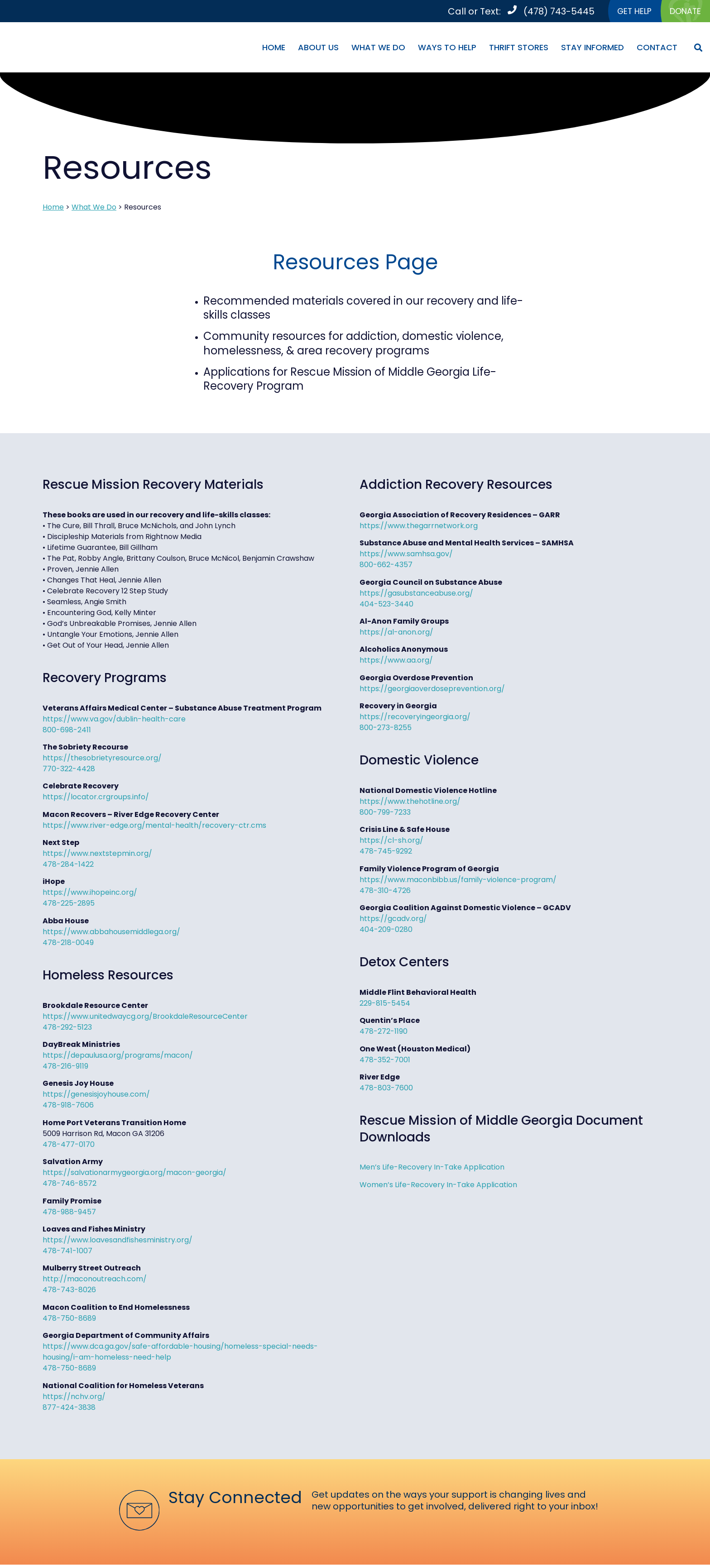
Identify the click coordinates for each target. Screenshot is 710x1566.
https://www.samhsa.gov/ (406, 555)
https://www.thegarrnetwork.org (419, 527)
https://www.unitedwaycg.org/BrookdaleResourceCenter (145, 1017)
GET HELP (626, 11)
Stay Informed (592, 48)
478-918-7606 (68, 1106)
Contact (657, 48)
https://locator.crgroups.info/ (96, 798)
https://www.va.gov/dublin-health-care (114, 720)
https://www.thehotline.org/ (410, 802)
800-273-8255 (386, 729)
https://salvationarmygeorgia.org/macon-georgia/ (134, 1174)
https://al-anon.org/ (396, 633)
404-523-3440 (386, 605)
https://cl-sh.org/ (391, 841)
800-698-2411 (67, 731)
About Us (318, 48)
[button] (698, 48)
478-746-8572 (69, 1184)
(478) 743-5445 (547, 11)
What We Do (378, 48)
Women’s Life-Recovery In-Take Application (438, 1185)
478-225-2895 (69, 904)
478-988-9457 (69, 1213)
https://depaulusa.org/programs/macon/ (118, 1056)
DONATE (682, 11)
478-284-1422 (68, 865)
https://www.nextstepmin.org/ (97, 855)
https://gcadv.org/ (393, 920)
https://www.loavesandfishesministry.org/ (117, 1241)
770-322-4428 (69, 770)
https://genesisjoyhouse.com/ (96, 1095)
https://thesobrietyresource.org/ (102, 759)
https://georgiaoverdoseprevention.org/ (432, 690)
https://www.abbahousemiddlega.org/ (111, 933)
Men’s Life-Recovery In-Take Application (432, 1168)
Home (273, 48)
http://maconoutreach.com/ (95, 1280)
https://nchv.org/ (74, 1397)
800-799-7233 (385, 813)
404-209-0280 (386, 931)
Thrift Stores (518, 48)
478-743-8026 (69, 1291)
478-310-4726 (385, 892)
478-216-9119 (65, 1067)
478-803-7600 (386, 1089)
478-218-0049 (68, 944)
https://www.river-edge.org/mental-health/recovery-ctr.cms (154, 826)
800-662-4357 (386, 566)
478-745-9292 (386, 852)
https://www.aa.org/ (396, 661)
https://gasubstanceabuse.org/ (416, 594)
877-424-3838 (69, 1408)
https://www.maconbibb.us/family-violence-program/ (458, 881)
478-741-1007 (67, 1252)
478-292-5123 (67, 1028)
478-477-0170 (69, 1146)
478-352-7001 (385, 1060)
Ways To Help (447, 48)
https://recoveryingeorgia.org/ (415, 718)
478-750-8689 (69, 1319)
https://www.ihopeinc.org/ (90, 893)
